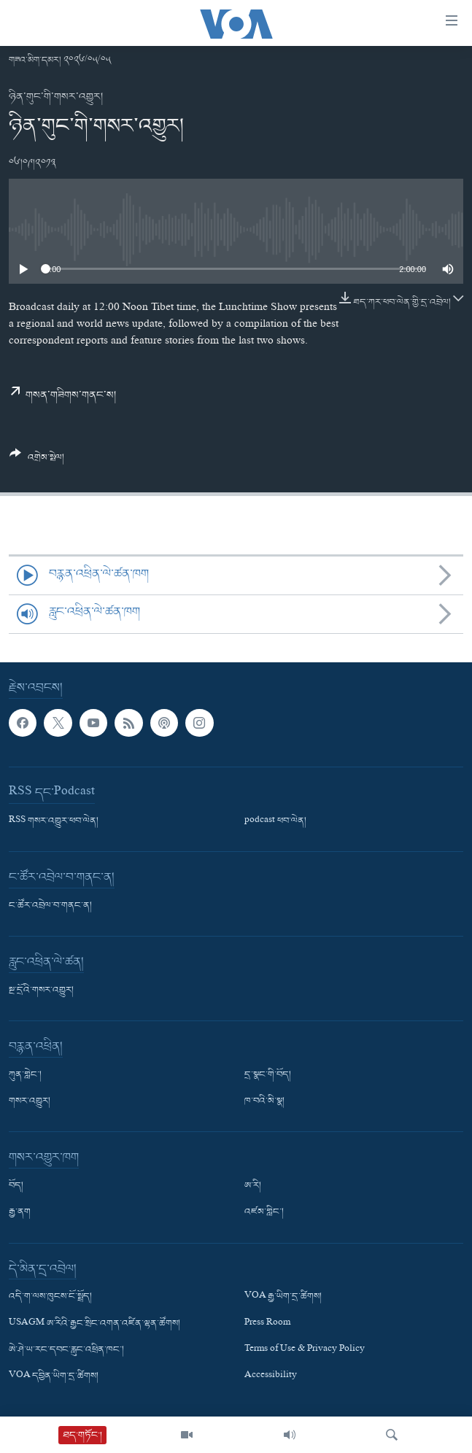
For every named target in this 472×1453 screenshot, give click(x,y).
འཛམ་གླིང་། (264, 1212)
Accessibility (270, 1376)
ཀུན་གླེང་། (25, 1075)
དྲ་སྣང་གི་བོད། (267, 1075)
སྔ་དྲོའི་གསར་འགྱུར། (41, 990)
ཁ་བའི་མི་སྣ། (264, 1101)
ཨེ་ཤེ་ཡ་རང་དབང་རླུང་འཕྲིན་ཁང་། (66, 1349)
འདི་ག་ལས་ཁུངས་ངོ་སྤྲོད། (50, 1297)
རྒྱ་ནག (20, 1212)
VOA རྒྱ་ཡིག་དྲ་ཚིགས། (283, 1297)
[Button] (36, 461)
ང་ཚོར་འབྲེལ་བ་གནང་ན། (50, 906)
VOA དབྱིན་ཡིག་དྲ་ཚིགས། (53, 1376)
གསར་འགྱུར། (29, 1101)
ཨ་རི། (252, 1186)
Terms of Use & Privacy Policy (304, 1349)
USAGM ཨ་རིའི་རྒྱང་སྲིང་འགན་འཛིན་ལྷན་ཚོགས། (94, 1323)
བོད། (16, 1186)
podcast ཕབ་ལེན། (275, 821)
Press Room (267, 1323)
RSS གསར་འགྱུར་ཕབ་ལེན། (53, 821)
